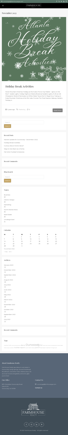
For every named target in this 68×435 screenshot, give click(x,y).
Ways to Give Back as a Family (14, 149)
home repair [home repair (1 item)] (60, 345)
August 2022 (8, 280)
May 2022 (7, 295)
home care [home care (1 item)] (45, 345)
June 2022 (7, 290)
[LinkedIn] (36, 424)
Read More (57, 110)
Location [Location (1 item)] (12, 347)
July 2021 (7, 319)
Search (7, 126)
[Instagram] (31, 424)
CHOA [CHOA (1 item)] (9, 345)
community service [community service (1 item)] (16, 345)
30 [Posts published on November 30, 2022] (22, 246)
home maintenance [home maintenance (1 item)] (52, 345)
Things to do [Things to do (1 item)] (54, 347)
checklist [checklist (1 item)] (6, 345)
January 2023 (8, 265)
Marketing (22, 109)
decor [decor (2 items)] (23, 345)
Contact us (38, 388)
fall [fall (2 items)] (41, 345)
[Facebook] (26, 424)
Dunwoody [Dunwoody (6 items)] (33, 344)
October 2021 (8, 309)
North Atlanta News (11, 209)
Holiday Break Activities (19, 86)
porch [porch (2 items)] (37, 347)
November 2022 (9, 270)
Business (7, 195)
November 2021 (9, 304)
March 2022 (8, 299)
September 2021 (9, 314)
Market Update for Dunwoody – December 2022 (21, 139)
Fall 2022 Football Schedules (14, 152)
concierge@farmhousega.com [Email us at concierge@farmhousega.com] (46, 384)
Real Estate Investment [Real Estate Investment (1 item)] (45, 347)
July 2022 (7, 285)
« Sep (6, 251)
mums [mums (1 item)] (26, 347)
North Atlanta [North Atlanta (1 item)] (32, 347)
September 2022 (10, 275)
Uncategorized (9, 219)
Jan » (10, 251)
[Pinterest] (41, 424)
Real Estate (8, 214)
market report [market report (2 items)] (19, 347)
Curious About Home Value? (14, 146)
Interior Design (9, 200)
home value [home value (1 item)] (6, 347)
